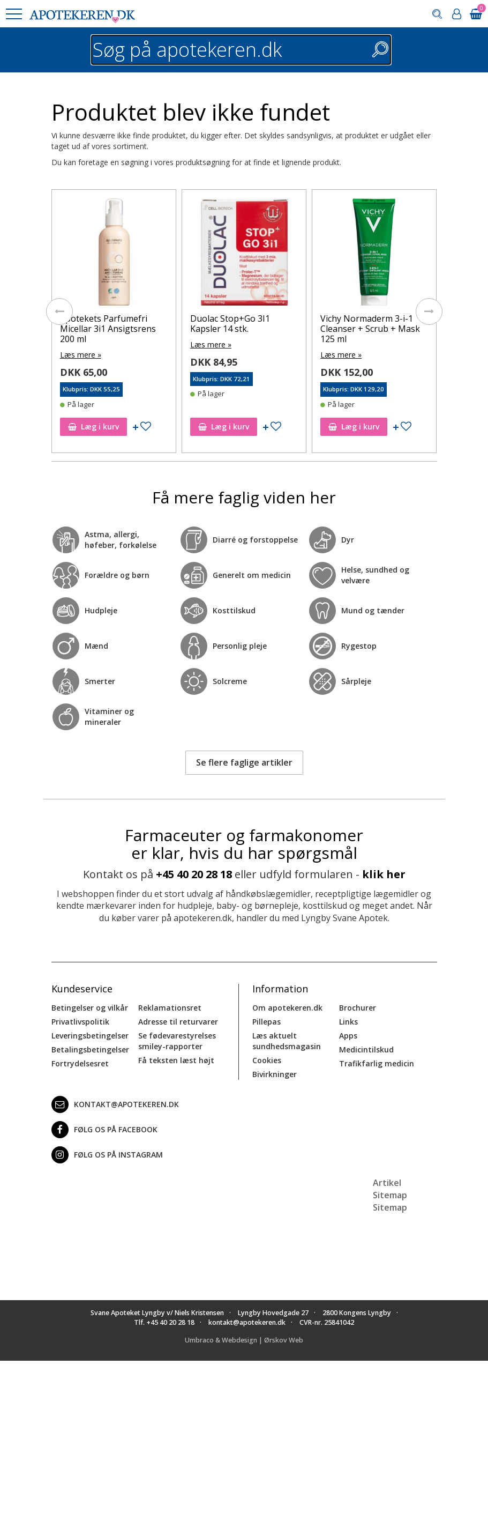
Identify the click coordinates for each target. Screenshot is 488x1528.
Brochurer (357, 1008)
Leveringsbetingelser (90, 1035)
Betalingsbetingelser (90, 1049)
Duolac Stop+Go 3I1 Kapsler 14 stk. (230, 324)
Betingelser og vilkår (89, 1008)
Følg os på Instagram (107, 1154)
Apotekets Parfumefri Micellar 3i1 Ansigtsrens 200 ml (108, 329)
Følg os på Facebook (104, 1129)
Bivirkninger (274, 1074)
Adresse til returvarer (178, 1022)
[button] (13, 14)
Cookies (266, 1060)
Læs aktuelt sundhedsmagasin (286, 1040)
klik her (384, 874)
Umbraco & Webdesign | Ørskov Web (244, 1340)
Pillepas (266, 1022)
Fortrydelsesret (80, 1063)
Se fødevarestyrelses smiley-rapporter (177, 1040)
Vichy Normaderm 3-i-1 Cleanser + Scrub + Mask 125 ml (370, 329)
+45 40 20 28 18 (194, 874)
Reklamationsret (169, 1008)
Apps (348, 1035)
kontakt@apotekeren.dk (115, 1104)
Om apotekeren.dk (287, 1008)
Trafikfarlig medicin (376, 1063)
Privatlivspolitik (80, 1022)
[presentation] (59, 311)
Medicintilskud (366, 1049)
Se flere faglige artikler (244, 762)
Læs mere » (80, 355)
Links (348, 1022)
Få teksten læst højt (176, 1060)
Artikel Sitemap (390, 1189)
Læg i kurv (93, 426)
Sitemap (390, 1207)
